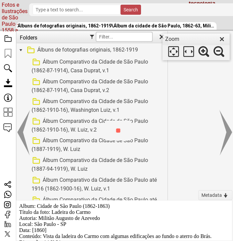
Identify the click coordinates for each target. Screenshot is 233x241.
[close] (222, 39)
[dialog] (196, 46)
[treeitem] (91, 50)
